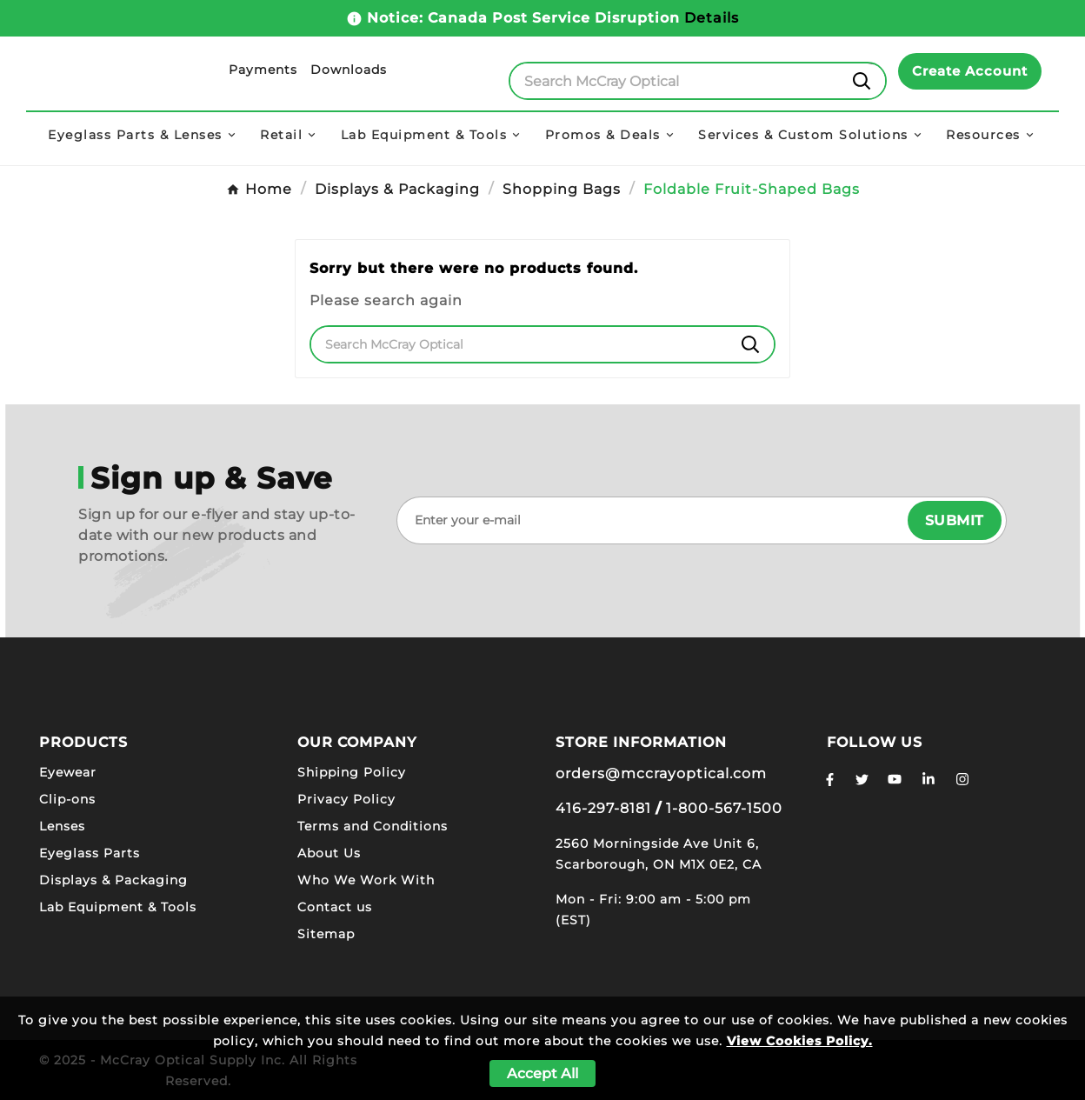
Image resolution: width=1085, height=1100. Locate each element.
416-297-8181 (603, 808)
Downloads (348, 69)
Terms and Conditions (372, 826)
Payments (263, 69)
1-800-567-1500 (724, 808)
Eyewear (68, 772)
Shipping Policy (351, 772)
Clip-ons (67, 799)
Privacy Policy (346, 799)
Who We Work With (366, 880)
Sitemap (326, 934)
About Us (329, 853)
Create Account (970, 71)
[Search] (674, 80)
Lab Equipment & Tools (117, 907)
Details (711, 18)
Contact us (334, 907)
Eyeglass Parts (89, 853)
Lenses (62, 826)
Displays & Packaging (113, 880)
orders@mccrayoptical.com (661, 773)
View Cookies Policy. (800, 1041)
